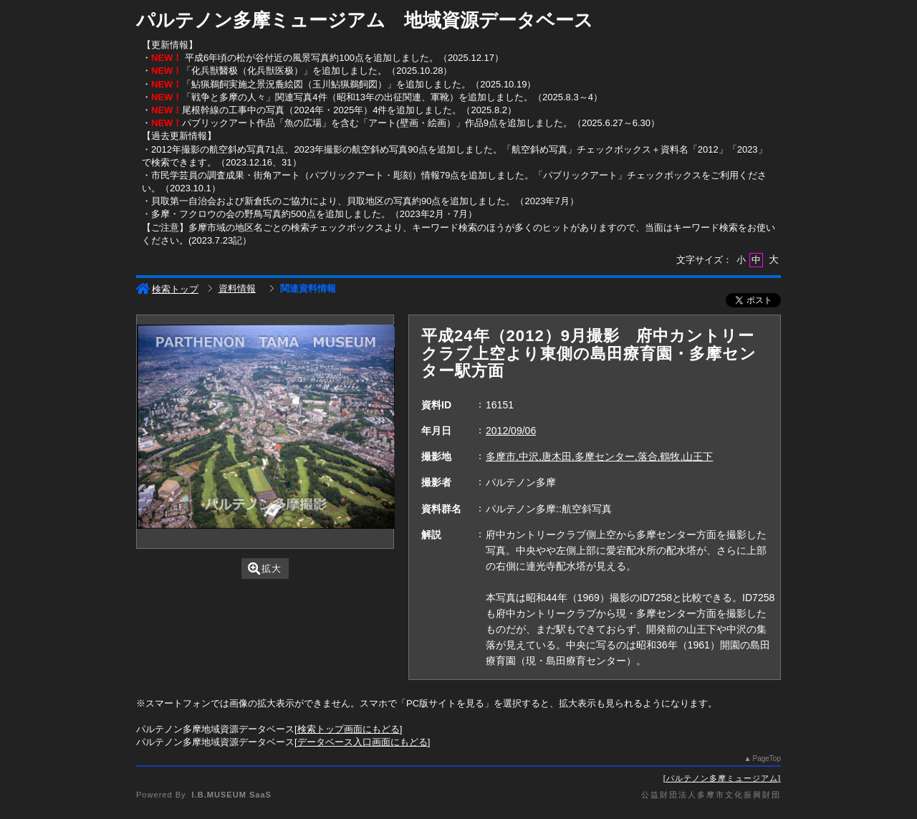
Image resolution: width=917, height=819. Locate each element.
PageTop (767, 758)
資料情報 (237, 288)
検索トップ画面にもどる (348, 729)
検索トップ (167, 289)
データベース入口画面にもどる (362, 742)
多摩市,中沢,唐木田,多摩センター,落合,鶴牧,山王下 (599, 456)
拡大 (265, 568)
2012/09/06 (511, 430)
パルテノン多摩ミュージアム (722, 778)
